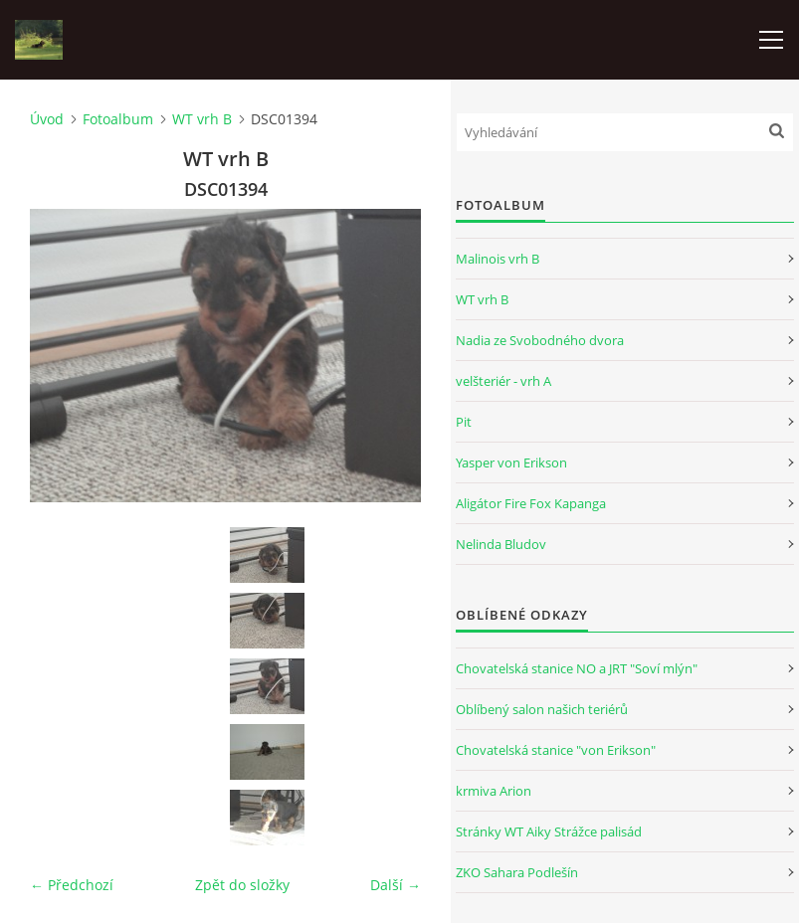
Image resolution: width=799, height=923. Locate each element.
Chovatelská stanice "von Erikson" (556, 750)
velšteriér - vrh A (503, 381)
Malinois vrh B (497, 259)
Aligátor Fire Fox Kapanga (531, 503)
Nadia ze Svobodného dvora (540, 340)
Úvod (47, 118)
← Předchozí (71, 884)
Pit (464, 422)
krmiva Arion (493, 791)
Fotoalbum (118, 118)
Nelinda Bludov (501, 544)
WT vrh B (202, 118)
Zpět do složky (242, 884)
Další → (395, 884)
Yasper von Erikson (511, 462)
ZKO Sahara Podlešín (517, 872)
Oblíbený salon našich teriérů (542, 709)
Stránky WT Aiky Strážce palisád (549, 831)
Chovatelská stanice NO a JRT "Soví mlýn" (577, 668)
